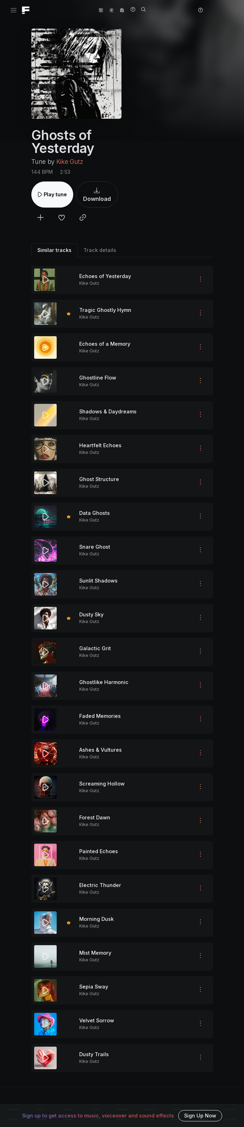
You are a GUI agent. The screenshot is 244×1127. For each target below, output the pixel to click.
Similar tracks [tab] (54, 250)
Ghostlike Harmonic (104, 682)
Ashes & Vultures (100, 750)
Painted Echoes (98, 851)
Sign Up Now (200, 1116)
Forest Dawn (94, 817)
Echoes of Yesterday (105, 276)
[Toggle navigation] (13, 10)
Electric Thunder (100, 885)
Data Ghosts (94, 513)
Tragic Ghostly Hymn (105, 310)
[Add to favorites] (61, 218)
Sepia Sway (93, 987)
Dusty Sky (91, 614)
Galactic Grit (95, 648)
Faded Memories (100, 716)
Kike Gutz (69, 161)
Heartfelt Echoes (100, 445)
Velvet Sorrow (96, 1020)
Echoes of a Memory (104, 344)
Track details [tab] (99, 250)
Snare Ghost (94, 547)
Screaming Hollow (102, 784)
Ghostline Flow (97, 378)
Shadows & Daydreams (108, 411)
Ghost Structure (99, 479)
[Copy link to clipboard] (83, 218)
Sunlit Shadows (98, 581)
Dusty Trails (94, 1054)
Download (97, 194)
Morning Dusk (96, 919)
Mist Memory (95, 953)
